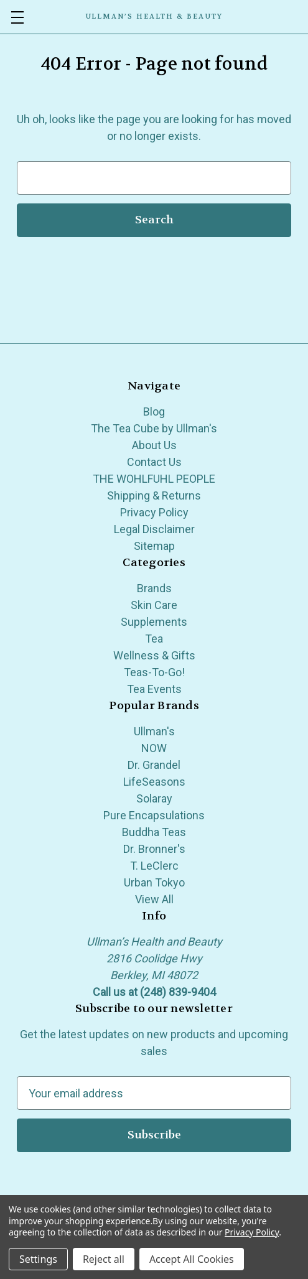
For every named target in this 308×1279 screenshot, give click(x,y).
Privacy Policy (154, 512)
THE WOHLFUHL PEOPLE (154, 478)
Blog (154, 411)
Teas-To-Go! (154, 672)
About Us (154, 445)
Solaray (154, 798)
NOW (154, 748)
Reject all (103, 1259)
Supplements (154, 621)
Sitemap (154, 545)
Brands (154, 588)
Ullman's (154, 731)
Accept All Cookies (191, 1259)
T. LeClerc (154, 865)
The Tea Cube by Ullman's (154, 428)
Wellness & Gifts (154, 655)
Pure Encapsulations (154, 815)
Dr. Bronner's (154, 848)
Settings (38, 1259)
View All (154, 899)
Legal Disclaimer (154, 529)
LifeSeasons (154, 781)
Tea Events (154, 688)
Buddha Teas (154, 832)
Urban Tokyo (154, 882)
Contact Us (154, 461)
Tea (154, 638)
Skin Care (154, 605)
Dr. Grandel (154, 764)
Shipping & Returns (154, 495)
